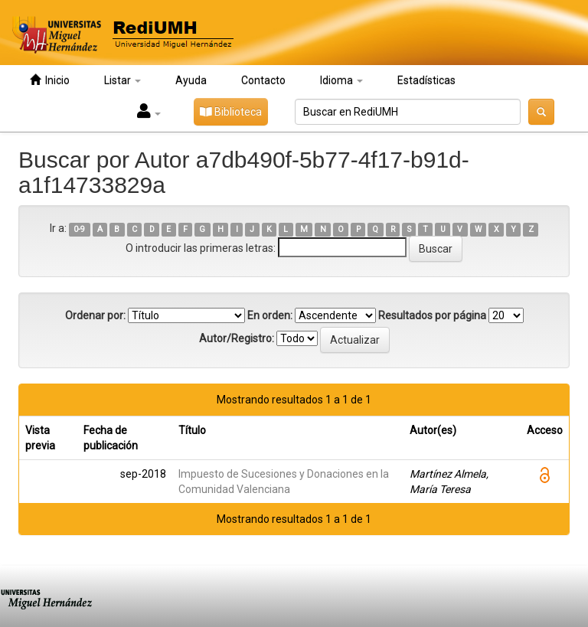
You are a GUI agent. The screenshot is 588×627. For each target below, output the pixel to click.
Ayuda (191, 80)
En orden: (269, 315)
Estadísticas (426, 80)
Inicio (50, 80)
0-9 (79, 229)
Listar (122, 80)
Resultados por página (432, 315)
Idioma (341, 80)
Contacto (263, 80)
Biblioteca (231, 112)
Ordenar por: (95, 315)
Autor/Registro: (236, 338)
